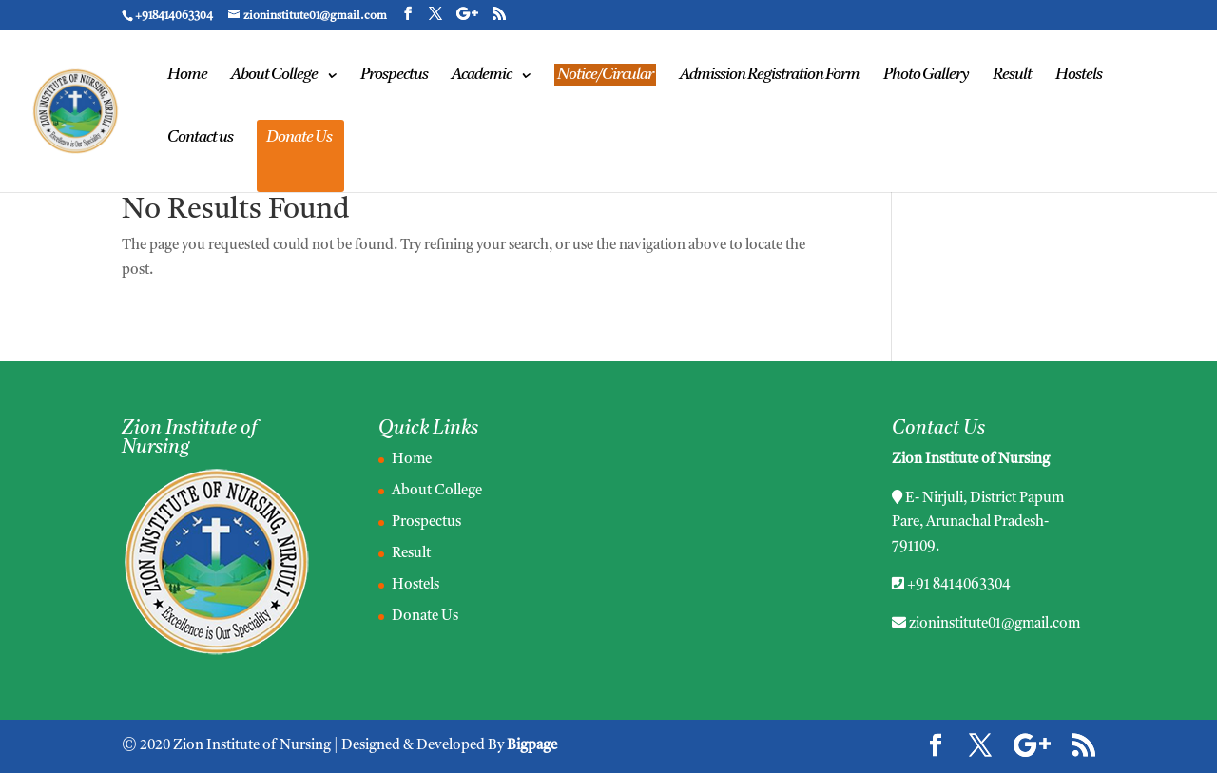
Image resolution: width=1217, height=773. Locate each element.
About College (274, 75)
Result (1012, 75)
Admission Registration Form (770, 75)
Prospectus (394, 75)
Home (187, 75)
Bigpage (532, 746)
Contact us (200, 138)
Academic (482, 75)
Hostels (1078, 75)
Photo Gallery (926, 75)
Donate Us (299, 138)
